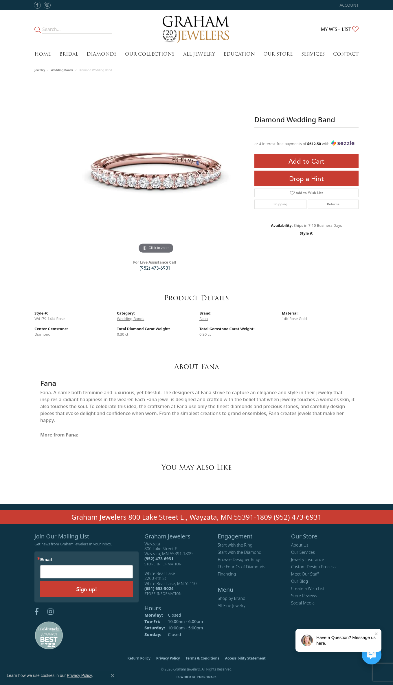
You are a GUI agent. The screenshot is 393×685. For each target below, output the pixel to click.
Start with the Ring (235, 545)
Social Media (303, 603)
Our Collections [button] (150, 54)
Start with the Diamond (239, 552)
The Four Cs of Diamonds (241, 566)
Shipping (280, 204)
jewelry (39, 70)
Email (46, 559)
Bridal (68, 54)
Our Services (303, 552)
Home (42, 54)
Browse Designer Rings (239, 559)
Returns (333, 204)
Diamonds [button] (102, 54)
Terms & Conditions (202, 658)
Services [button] (313, 54)
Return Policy (138, 658)
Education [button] (239, 54)
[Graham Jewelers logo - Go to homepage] (196, 29)
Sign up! (86, 589)
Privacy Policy (168, 658)
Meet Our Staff (305, 574)
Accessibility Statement (245, 658)
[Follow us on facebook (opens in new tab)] (37, 5)
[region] (156, 168)
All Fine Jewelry (231, 605)
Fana (203, 318)
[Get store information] (163, 564)
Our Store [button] (278, 54)
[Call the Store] (158, 558)
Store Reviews (304, 595)
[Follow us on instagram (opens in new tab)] (47, 5)
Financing (227, 574)
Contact (346, 54)
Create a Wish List (308, 588)
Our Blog (299, 581)
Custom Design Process (313, 566)
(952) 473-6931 (154, 268)
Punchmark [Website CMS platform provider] (207, 677)
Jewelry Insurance (307, 559)
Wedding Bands (62, 70)
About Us (299, 545)
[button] (349, 5)
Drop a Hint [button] (306, 178)
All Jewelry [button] (199, 54)
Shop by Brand (231, 598)
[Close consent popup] (112, 675)
